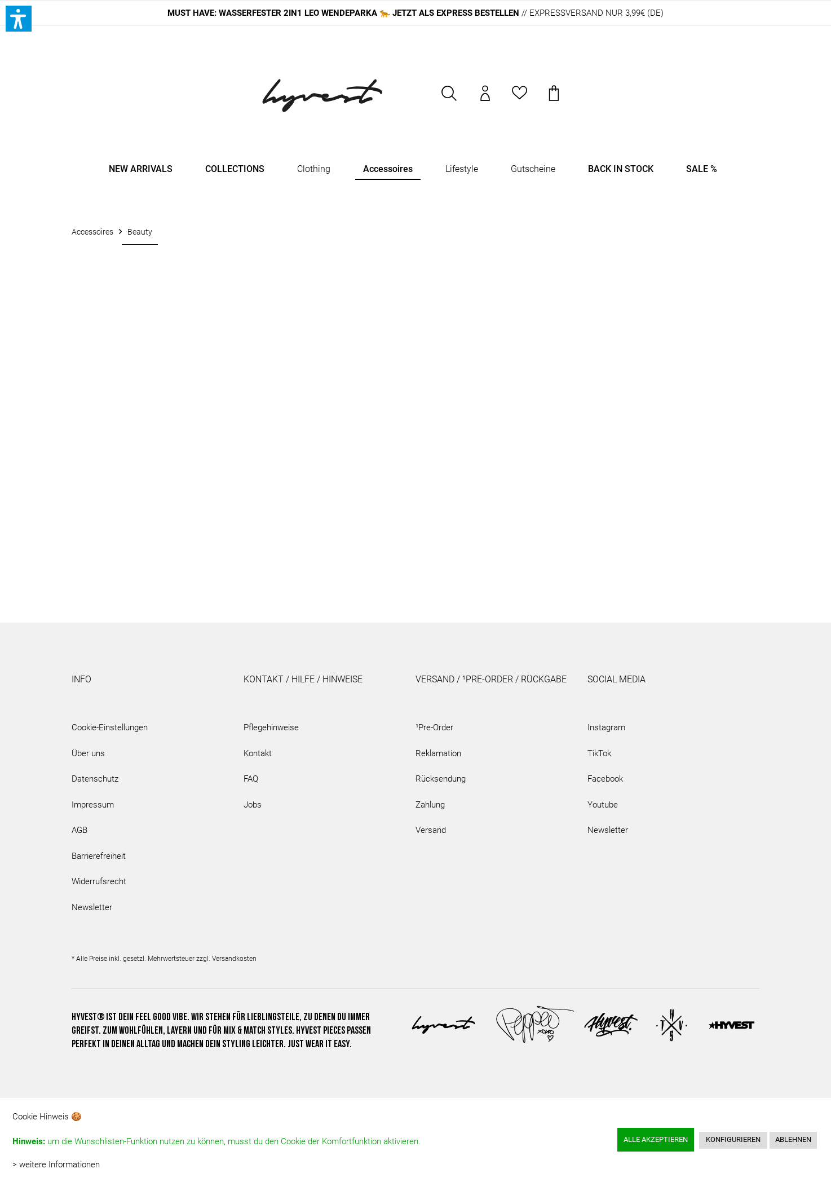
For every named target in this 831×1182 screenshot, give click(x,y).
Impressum (93, 805)
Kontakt (258, 753)
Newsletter (92, 907)
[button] (19, 19)
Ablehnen (793, 1139)
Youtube (602, 805)
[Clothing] (313, 169)
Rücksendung (441, 779)
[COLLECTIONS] (234, 169)
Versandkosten (234, 959)
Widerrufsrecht (99, 881)
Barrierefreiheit (99, 856)
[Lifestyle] (461, 169)
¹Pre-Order (434, 727)
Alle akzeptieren (656, 1139)
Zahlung (430, 805)
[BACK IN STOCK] (620, 169)
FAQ (251, 779)
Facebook (605, 779)
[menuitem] (450, 99)
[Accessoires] (388, 169)
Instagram (606, 727)
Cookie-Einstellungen (110, 727)
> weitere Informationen (56, 1164)
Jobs (253, 805)
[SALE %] (701, 169)
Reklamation (438, 753)
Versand (431, 830)
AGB (79, 830)
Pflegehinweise (271, 727)
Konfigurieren (733, 1139)
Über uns (88, 753)
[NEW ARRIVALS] (140, 169)
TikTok (599, 753)
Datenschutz (95, 779)
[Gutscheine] (533, 169)
